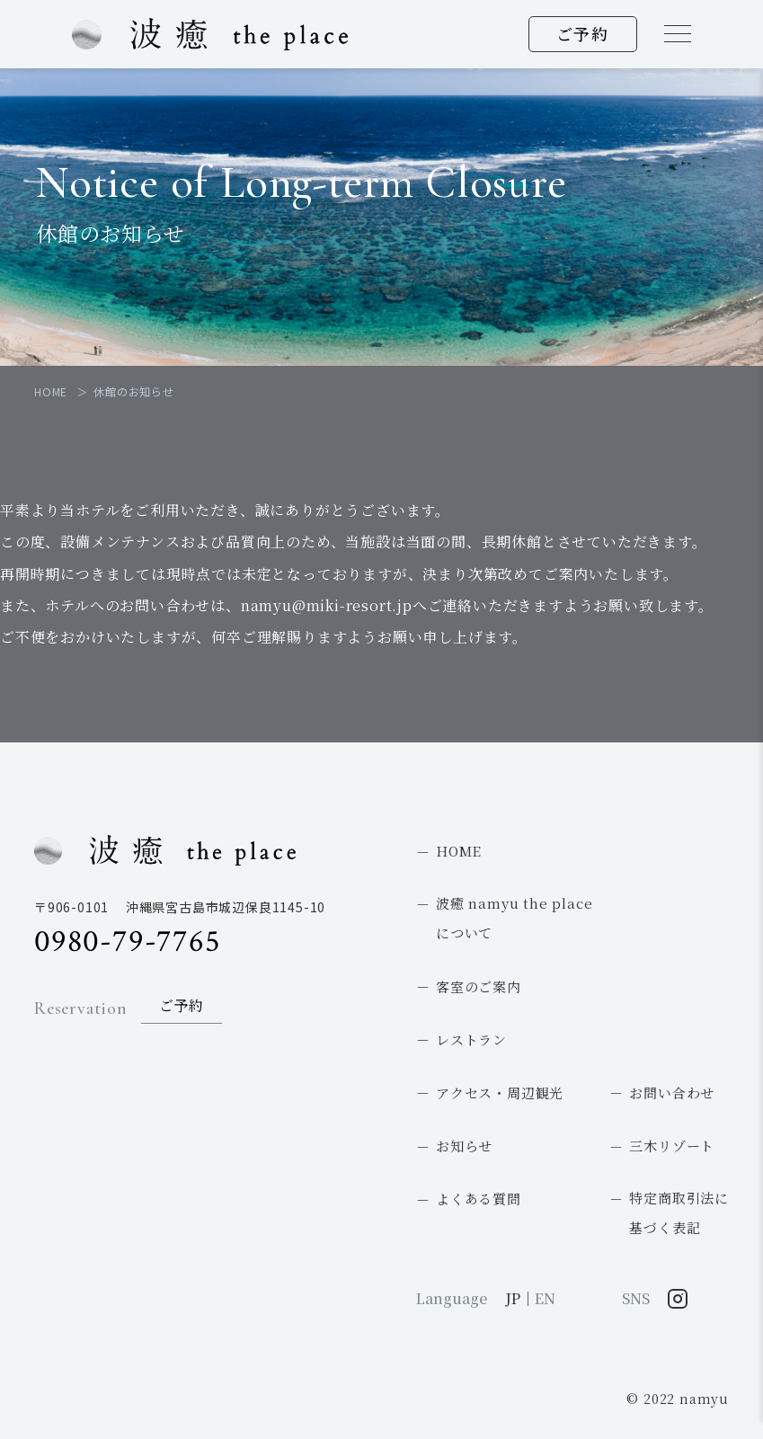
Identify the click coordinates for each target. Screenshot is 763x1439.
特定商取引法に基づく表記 (679, 1212)
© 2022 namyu (677, 1399)
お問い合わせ (671, 1092)
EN (545, 1298)
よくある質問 (478, 1198)
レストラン (471, 1039)
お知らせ (464, 1145)
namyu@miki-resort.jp (327, 605)
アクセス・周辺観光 (499, 1092)
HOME (459, 850)
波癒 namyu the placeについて (514, 917)
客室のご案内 (478, 986)
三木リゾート (671, 1145)
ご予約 (582, 33)
